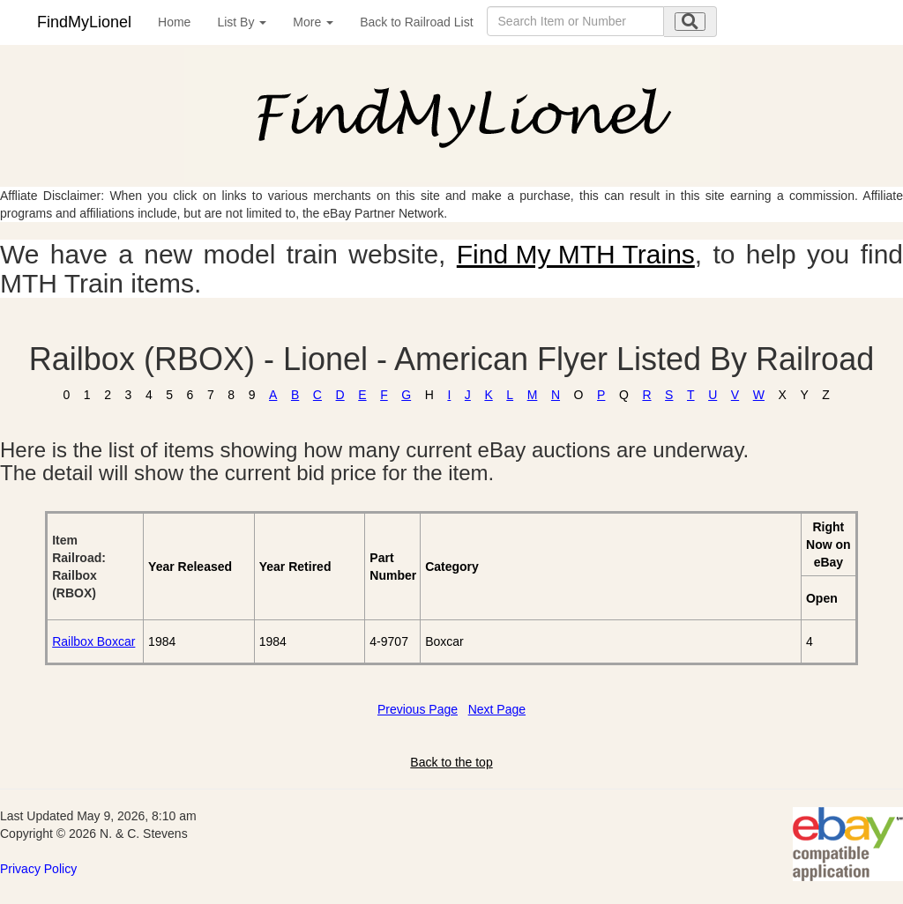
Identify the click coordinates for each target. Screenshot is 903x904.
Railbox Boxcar (93, 641)
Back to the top (451, 762)
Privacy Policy (38, 869)
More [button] (313, 22)
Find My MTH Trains (576, 254)
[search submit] (690, 21)
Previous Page (417, 709)
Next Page (497, 709)
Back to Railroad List (416, 22)
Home (174, 22)
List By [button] (241, 22)
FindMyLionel (84, 22)
